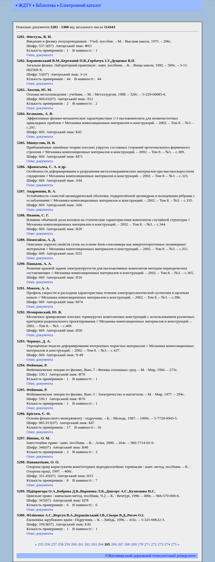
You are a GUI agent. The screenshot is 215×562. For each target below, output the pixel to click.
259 (67, 544)
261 (81, 544)
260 (74, 544)
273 (160, 544)
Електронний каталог (80, 5)
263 (94, 544)
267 (120, 544)
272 (154, 544)
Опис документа (40, 55)
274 (167, 544)
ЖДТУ (25, 5)
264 (101, 544)
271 (147, 544)
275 (174, 544)
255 (41, 544)
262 (87, 544)
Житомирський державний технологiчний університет (152, 555)
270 (140, 544)
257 (54, 544)
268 (127, 544)
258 (61, 544)
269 (134, 544)
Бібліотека (46, 5)
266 (114, 544)
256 (47, 544)
